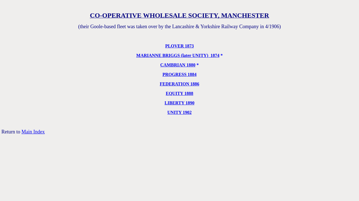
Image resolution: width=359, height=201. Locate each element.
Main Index (33, 132)
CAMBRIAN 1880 (178, 65)
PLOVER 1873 (179, 46)
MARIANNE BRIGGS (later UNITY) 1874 (178, 55)
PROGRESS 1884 (179, 74)
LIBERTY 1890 (179, 102)
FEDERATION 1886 (179, 84)
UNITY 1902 (179, 112)
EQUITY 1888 (179, 93)
